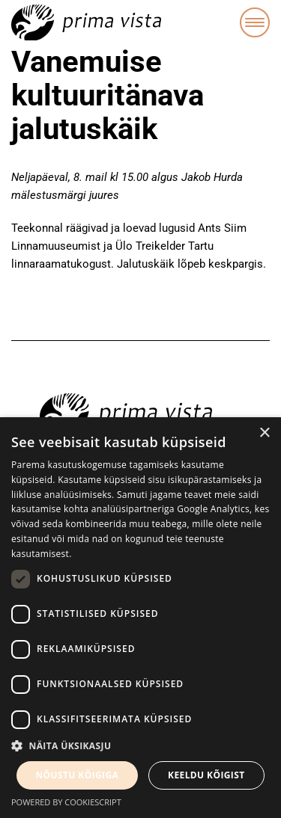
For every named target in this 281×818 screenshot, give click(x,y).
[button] (140, 746)
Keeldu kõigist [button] (206, 775)
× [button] (264, 433)
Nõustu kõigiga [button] (76, 775)
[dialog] (140, 617)
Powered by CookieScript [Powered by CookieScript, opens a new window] (66, 802)
